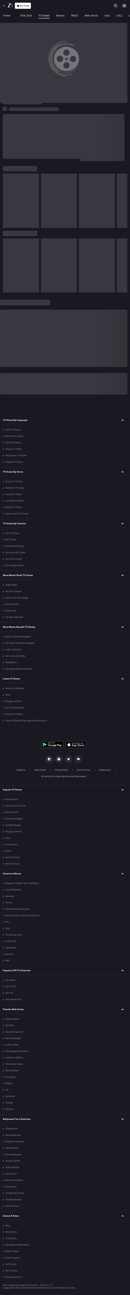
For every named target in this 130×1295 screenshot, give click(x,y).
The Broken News (14, 1064)
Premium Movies (12, 874)
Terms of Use (83, 770)
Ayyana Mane (12, 1019)
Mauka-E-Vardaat (14, 714)
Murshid (9, 1025)
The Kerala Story (13, 934)
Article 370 (10, 941)
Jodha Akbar (11, 585)
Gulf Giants (10, 1264)
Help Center (40, 770)
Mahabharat (11, 799)
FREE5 (74, 15)
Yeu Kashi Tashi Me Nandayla (19, 643)
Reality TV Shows (13, 507)
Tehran (8, 902)
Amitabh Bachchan (14, 1193)
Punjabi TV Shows (14, 462)
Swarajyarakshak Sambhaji (18, 669)
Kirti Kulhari (11, 1186)
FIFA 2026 (24, 15)
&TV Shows (10, 539)
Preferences (105, 770)
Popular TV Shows (12, 790)
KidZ (107, 15)
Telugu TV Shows (13, 449)
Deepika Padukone (14, 1141)
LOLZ (119, 15)
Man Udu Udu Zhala (15, 656)
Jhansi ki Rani (11, 812)
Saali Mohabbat (13, 889)
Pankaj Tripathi (12, 1161)
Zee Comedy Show (14, 707)
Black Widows (12, 1070)
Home (6, 15)
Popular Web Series (13, 1009)
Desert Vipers (12, 1251)
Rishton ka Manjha (14, 688)
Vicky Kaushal (12, 1167)
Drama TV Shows (13, 481)
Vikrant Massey (13, 1135)
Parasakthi (10, 947)
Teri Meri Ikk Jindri (14, 617)
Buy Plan (23, 5)
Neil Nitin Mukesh (14, 1180)
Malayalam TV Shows (16, 455)
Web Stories (11, 1232)
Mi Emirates (11, 1270)
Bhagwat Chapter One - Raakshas (22, 883)
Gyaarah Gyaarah (14, 1031)
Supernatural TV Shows (17, 513)
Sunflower (10, 1096)
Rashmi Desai (12, 1206)
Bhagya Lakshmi (13, 701)
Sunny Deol (11, 1173)
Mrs (7, 922)
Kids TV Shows (12, 863)
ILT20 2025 (10, 1238)
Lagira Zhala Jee (13, 649)
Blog (7, 1225)
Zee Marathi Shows (15, 546)
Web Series (91, 15)
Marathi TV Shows (14, 436)
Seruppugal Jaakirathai (16, 1051)
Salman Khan (11, 1148)
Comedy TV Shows (14, 500)
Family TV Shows (13, 494)
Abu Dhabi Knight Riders (17, 1244)
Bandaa (9, 954)
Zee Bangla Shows (14, 565)
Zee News (10, 980)
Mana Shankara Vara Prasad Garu (22, 915)
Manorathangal (13, 1038)
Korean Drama (12, 857)
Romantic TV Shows (15, 488)
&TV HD (9, 993)
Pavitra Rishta (12, 604)
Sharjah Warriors (13, 1277)
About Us (21, 770)
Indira (8, 851)
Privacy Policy (61, 770)
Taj (6, 1089)
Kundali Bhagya (13, 825)
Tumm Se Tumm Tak (15, 805)
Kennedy (9, 896)
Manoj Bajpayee (13, 1154)
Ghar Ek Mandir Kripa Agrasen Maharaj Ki (26, 720)
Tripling (9, 1102)
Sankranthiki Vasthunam (17, 909)
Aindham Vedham (14, 1057)
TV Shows (44, 15)
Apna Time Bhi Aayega (16, 597)
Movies (60, 15)
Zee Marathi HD (13, 999)
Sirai (7, 928)
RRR (7, 960)
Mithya (8, 1083)
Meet (8, 694)
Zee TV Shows (12, 533)
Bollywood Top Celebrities (17, 1119)
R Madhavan (11, 1128)
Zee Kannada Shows (15, 552)
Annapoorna (11, 844)
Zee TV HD (10, 986)
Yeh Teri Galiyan (13, 591)
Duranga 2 (10, 1077)
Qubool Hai (10, 610)
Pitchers (9, 1109)
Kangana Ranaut (13, 1199)
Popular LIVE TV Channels (16, 970)
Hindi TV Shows (13, 429)
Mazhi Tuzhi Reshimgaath (18, 636)
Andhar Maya (12, 1044)
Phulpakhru (11, 662)
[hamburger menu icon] (124, 6)
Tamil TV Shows (13, 442)
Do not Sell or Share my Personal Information (63, 776)
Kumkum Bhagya (13, 818)
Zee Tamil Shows (13, 559)
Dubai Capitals (12, 1257)
